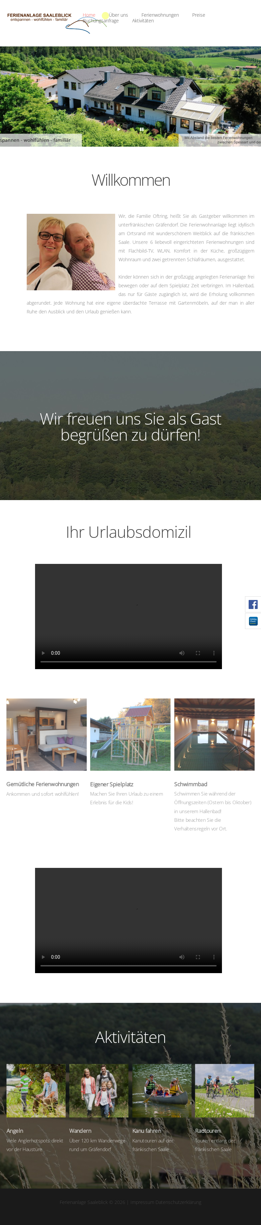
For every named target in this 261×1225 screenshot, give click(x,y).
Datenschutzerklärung (178, 1202)
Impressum (142, 1202)
